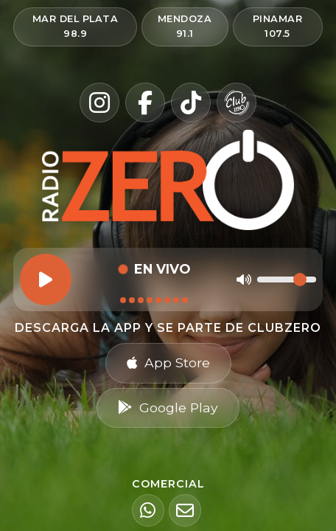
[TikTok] (191, 102)
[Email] (185, 510)
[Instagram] (99, 102)
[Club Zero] (236, 102)
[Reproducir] (45, 279)
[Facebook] (145, 102)
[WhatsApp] (148, 510)
